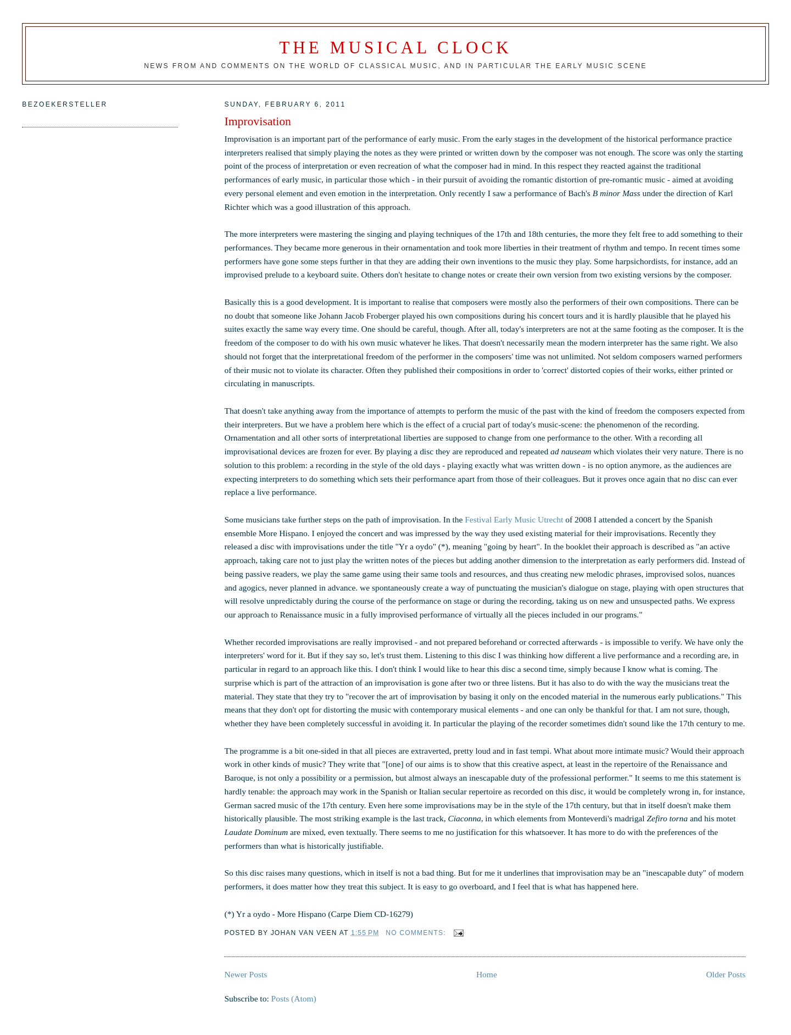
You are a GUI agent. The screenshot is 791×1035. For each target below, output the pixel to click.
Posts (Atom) (293, 998)
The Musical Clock (395, 47)
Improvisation (257, 121)
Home (486, 974)
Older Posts (725, 974)
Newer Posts (245, 974)
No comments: (417, 933)
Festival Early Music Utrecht (514, 519)
